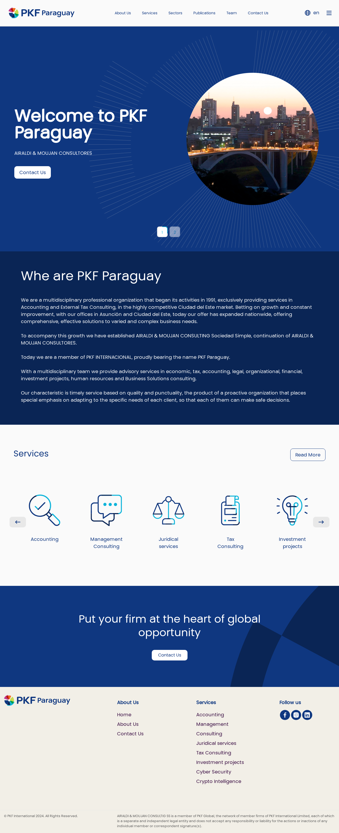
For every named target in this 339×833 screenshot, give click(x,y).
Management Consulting (106, 522)
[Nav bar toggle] (329, 12)
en (316, 12)
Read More (307, 454)
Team (231, 13)
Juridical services (169, 522)
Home (124, 714)
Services (149, 13)
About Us (123, 13)
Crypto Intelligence (218, 781)
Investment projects (292, 522)
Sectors (175, 13)
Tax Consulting (231, 522)
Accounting (45, 518)
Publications (204, 13)
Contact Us (258, 13)
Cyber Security (213, 771)
